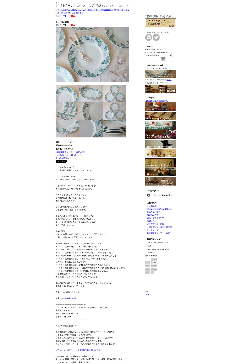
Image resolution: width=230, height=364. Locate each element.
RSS (146, 291)
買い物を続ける (62, 158)
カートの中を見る (121, 10)
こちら (169, 80)
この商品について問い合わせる (69, 155)
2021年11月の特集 (69, 298)
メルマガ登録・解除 (155, 224)
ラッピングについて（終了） (159, 209)
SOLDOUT (65, 13)
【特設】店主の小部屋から (156, 101)
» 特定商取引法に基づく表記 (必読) (71, 152)
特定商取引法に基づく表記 (158, 233)
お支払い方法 (66, 10)
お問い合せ (152, 221)
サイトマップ (152, 230)
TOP (57, 10)
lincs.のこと (152, 206)
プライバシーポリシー (65, 350)
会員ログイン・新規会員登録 (100, 10)
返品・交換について (155, 218)
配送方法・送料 (80, 10)
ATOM (147, 294)
